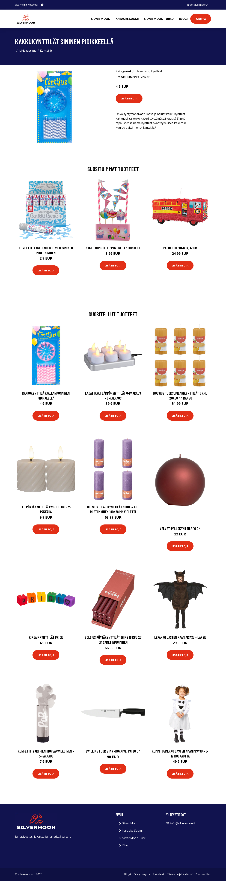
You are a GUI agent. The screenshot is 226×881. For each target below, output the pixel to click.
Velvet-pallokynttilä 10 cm (180, 528)
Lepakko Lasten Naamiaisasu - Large (180, 637)
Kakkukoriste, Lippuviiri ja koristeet (113, 248)
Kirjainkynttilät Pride (46, 637)
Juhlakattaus (27, 51)
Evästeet (158, 874)
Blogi (183, 19)
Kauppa (200, 19)
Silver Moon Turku (159, 19)
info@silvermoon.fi (197, 4)
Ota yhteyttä (142, 874)
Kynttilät (46, 51)
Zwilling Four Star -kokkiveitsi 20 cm (113, 751)
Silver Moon (100, 19)
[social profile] (42, 4)
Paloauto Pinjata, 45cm (180, 248)
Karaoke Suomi (127, 19)
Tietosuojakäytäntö (180, 874)
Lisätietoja (129, 98)
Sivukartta (203, 874)
